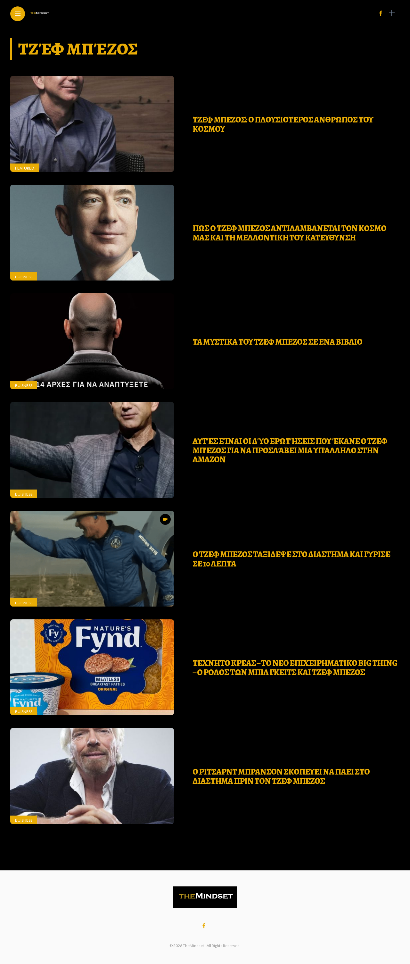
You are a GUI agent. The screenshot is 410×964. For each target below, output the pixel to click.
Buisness (23, 276)
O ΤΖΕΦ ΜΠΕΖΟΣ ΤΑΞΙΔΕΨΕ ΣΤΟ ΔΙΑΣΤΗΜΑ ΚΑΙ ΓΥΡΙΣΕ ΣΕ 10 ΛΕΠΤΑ (291, 559)
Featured (24, 168)
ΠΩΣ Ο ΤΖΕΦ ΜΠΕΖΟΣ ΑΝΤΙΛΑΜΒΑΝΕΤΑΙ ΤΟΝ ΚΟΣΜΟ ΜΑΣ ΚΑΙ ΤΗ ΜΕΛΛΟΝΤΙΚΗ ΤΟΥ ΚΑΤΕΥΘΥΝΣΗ (289, 233)
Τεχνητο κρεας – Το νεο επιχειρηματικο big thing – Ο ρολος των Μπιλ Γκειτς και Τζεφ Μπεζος (295, 668)
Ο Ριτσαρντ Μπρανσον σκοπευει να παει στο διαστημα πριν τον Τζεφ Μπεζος (281, 776)
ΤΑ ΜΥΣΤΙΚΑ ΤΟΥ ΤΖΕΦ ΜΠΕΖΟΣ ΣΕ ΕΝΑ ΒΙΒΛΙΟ (277, 342)
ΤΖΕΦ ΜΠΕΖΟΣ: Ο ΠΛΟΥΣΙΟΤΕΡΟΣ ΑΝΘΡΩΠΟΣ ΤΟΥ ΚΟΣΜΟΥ (283, 124)
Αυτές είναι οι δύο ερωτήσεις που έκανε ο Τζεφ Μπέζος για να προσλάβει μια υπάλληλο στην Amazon (290, 450)
